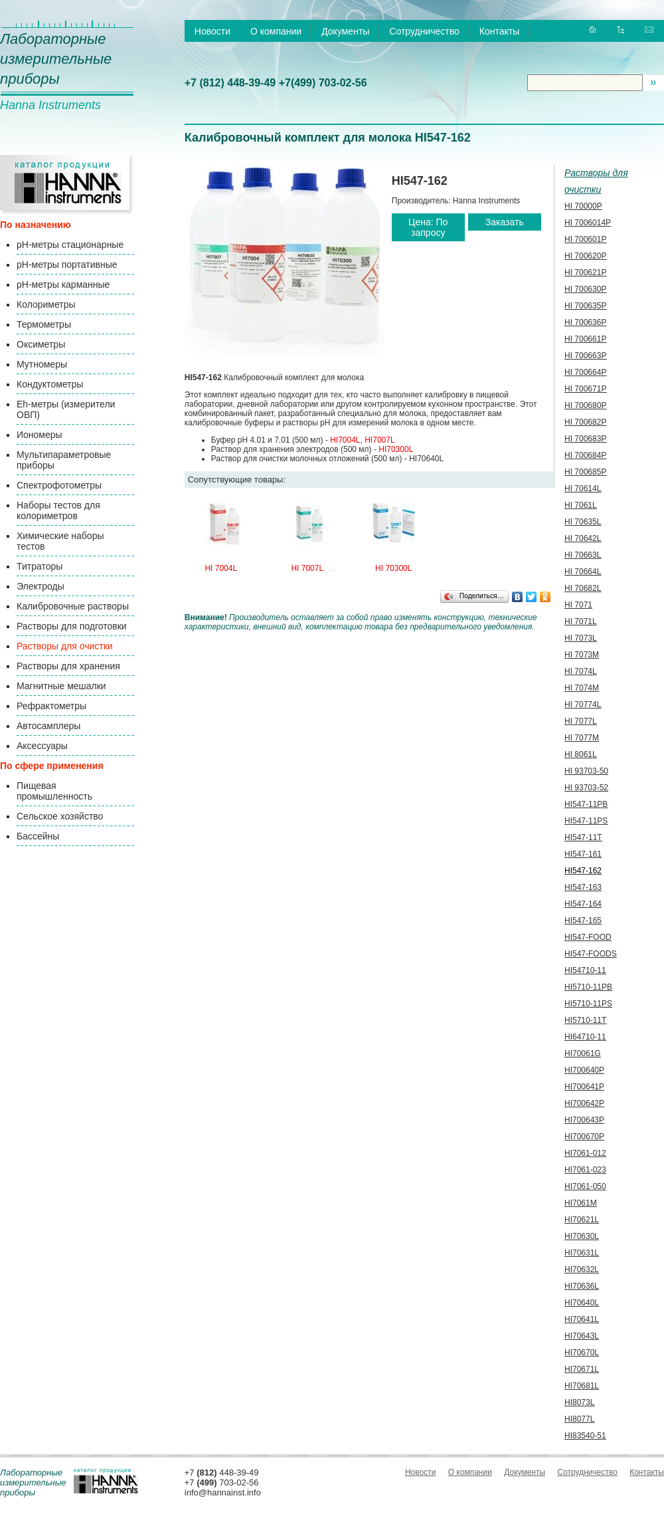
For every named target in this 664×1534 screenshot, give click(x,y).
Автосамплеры (48, 725)
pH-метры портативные (67, 264)
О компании (275, 31)
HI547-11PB (586, 804)
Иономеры (39, 434)
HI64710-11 (585, 1036)
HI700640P (584, 1070)
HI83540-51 (585, 1435)
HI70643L (581, 1336)
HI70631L (581, 1253)
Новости (212, 31)
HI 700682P (585, 422)
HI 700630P (585, 289)
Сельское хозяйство (60, 816)
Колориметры (46, 304)
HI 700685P (585, 472)
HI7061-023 (585, 1169)
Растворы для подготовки (72, 626)
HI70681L (581, 1385)
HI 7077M (581, 737)
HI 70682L (582, 588)
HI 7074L (580, 671)
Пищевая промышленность (54, 791)
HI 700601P (585, 239)
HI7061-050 (585, 1186)
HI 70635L (582, 521)
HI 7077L (580, 721)
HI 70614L (582, 488)
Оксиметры (41, 344)
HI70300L (395, 449)
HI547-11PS (586, 820)
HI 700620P (585, 256)
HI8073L (579, 1402)
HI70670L (581, 1352)
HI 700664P (585, 372)
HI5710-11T (585, 1020)
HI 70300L (393, 568)
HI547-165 (583, 920)
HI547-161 (583, 854)
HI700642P (584, 1103)
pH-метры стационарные (70, 244)
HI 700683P (585, 438)
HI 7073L (580, 638)
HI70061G (582, 1053)
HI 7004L (221, 568)
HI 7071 (578, 604)
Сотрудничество (424, 31)
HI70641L (581, 1319)
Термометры (44, 324)
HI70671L (581, 1369)
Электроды (40, 586)
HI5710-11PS (588, 1003)
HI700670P (584, 1136)
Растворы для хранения (68, 666)
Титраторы (39, 566)
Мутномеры (42, 364)
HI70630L (581, 1236)
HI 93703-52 (586, 787)
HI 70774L (582, 704)
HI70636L (581, 1286)
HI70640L (581, 1302)
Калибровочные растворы (73, 606)
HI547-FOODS (590, 953)
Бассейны (38, 836)
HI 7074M (581, 688)
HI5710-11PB (588, 987)
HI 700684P (585, 455)
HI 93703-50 (586, 771)
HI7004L (345, 440)
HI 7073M (581, 654)
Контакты (499, 31)
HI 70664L (582, 571)
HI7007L (379, 440)
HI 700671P (585, 388)
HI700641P (584, 1086)
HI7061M (580, 1203)
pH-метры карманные (63, 284)
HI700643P (584, 1120)
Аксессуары (42, 745)
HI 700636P (585, 322)
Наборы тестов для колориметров (58, 510)
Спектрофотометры (59, 485)
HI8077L (579, 1419)
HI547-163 (583, 887)
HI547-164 (583, 904)
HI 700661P (585, 339)
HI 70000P (583, 206)
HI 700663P (585, 355)
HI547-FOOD (588, 937)
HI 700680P (585, 405)
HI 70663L (582, 555)
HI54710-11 (585, 970)
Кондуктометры (50, 384)
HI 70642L (582, 538)
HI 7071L (580, 621)
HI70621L (581, 1219)
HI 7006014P (587, 222)
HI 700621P (585, 272)
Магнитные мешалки (61, 686)
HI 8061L (580, 754)
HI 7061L (580, 505)
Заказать (504, 222)
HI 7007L (307, 568)
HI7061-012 (585, 1153)
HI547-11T (583, 837)
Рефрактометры (51, 706)
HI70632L (581, 1269)
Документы (345, 31)
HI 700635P (585, 305)
